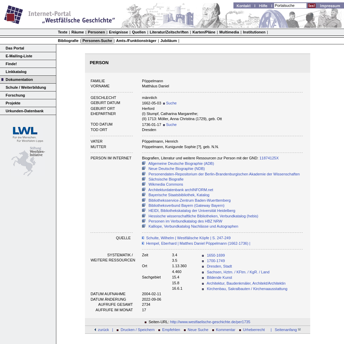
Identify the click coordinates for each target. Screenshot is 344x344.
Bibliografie (68, 41)
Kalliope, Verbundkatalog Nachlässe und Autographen (193, 226)
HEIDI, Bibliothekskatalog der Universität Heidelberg (191, 211)
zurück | (105, 330)
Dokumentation (19, 79)
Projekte (13, 103)
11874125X (268, 158)
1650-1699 (216, 255)
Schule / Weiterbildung (26, 87)
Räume (77, 32)
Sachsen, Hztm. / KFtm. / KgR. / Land (238, 272)
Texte (63, 32)
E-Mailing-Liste (19, 56)
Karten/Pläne (203, 32)
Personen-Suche (97, 41)
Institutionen (254, 32)
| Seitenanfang (285, 330)
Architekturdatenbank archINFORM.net (180, 190)
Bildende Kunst (219, 277)
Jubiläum (168, 41)
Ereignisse (118, 32)
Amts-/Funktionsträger (136, 41)
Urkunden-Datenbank (25, 111)
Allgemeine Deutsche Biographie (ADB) (181, 163)
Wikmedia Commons (165, 184)
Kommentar (225, 330)
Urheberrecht (254, 330)
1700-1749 (216, 261)
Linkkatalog (16, 72)
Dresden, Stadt (219, 266)
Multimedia (229, 32)
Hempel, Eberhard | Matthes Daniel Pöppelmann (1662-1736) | (198, 243)
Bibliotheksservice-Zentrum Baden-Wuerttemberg (189, 200)
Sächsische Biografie (166, 179)
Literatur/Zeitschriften (169, 32)
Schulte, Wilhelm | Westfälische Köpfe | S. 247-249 (188, 238)
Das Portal (15, 48)
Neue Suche (198, 330)
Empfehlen (171, 330)
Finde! (11, 64)
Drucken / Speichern (138, 330)
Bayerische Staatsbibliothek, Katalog (179, 195)
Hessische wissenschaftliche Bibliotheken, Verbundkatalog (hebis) (203, 216)
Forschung (15, 95)
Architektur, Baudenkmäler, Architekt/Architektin (246, 283)
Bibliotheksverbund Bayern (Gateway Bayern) (186, 205)
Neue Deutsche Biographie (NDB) (176, 169)
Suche (169, 103)
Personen (96, 32)
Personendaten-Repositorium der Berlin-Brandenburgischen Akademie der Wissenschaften (224, 174)
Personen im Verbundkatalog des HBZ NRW (185, 221)
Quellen (139, 32)
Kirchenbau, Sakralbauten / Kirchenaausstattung (247, 289)
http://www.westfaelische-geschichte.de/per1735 (210, 322)
